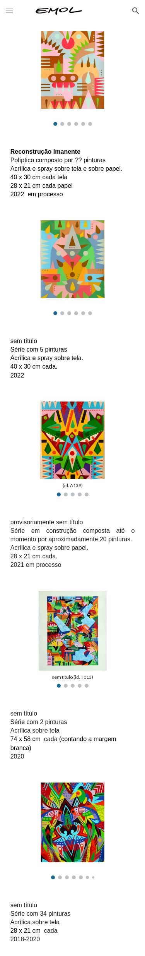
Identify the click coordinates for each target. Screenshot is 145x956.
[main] (72, 173)
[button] (9, 10)
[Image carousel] (72, 78)
